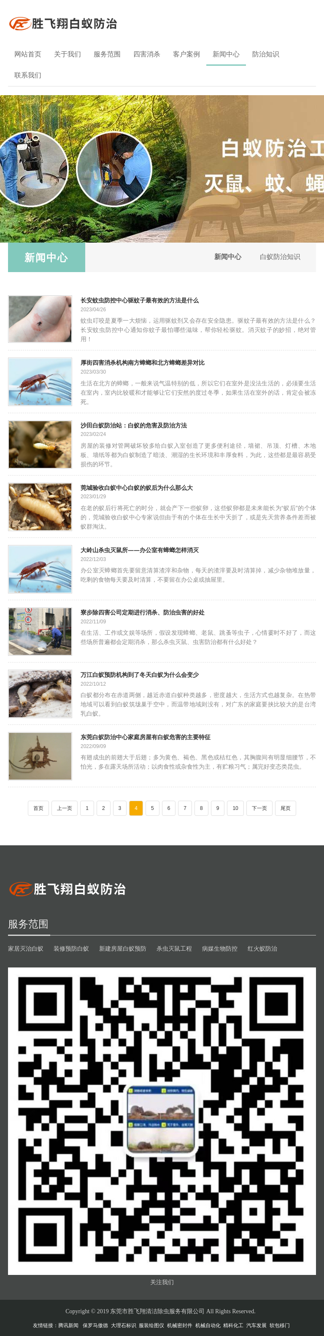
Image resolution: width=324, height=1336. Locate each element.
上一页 (64, 808)
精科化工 (233, 1325)
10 (235, 808)
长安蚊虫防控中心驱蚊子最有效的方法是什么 (140, 300)
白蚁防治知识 (279, 257)
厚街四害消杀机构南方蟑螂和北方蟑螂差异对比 (143, 362)
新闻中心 (226, 54)
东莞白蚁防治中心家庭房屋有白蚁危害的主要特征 (146, 737)
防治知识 (265, 54)
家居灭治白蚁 (25, 948)
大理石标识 (123, 1325)
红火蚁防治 (262, 948)
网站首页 (27, 54)
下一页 (259, 808)
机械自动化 (208, 1325)
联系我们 (27, 75)
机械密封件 (179, 1325)
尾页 (286, 808)
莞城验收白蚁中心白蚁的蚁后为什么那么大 (137, 488)
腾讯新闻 (68, 1325)
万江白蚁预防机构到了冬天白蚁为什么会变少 (140, 675)
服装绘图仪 (151, 1325)
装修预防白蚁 (71, 948)
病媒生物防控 (220, 948)
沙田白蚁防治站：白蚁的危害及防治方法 (134, 425)
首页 (38, 808)
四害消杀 (146, 54)
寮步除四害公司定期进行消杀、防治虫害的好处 (143, 612)
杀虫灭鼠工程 (174, 948)
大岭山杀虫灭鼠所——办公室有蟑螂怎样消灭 (140, 550)
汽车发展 (256, 1325)
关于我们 (67, 54)
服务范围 (107, 54)
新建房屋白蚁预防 (122, 948)
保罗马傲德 (95, 1325)
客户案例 (186, 54)
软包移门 (280, 1325)
